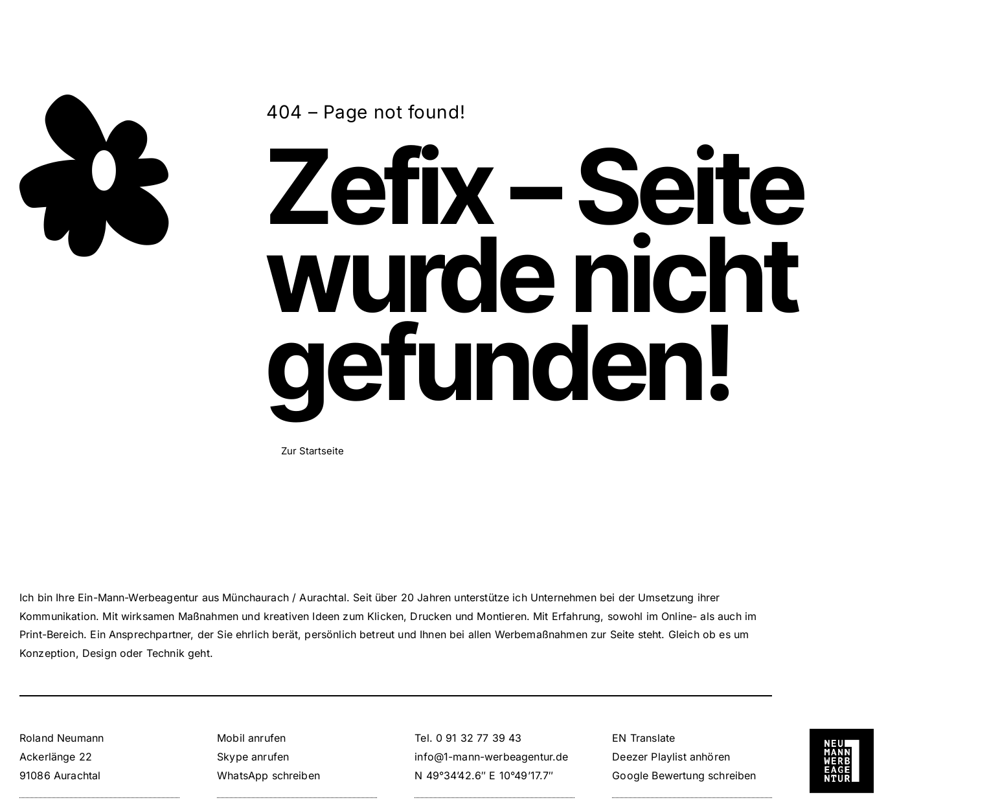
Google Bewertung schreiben (684, 775)
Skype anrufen (253, 756)
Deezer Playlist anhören (671, 756)
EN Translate (643, 737)
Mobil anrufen (251, 737)
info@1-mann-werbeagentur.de (491, 756)
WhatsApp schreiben (268, 775)
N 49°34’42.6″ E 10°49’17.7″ (484, 775)
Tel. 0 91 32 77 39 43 (468, 737)
